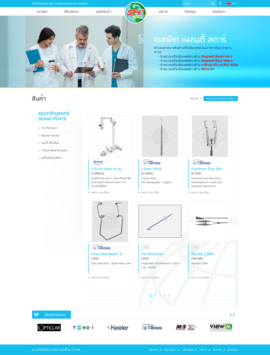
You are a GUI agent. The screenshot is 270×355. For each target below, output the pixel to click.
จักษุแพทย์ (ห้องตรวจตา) (216, 56)
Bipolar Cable (202, 254)
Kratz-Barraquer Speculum (108, 254)
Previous (230, 315)
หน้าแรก (194, 98)
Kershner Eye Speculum (208, 169)
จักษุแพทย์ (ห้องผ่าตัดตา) (216, 60)
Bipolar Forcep (50, 135)
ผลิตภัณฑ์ (187, 349)
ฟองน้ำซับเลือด (50, 142)
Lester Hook (151, 169)
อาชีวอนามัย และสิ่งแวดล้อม (219, 65)
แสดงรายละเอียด (100, 192)
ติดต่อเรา (233, 349)
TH (232, 3)
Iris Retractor (49, 127)
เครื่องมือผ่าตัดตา (51, 157)
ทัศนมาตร (207, 69)
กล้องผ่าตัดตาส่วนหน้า (54, 150)
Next (233, 315)
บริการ (203, 349)
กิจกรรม (217, 349)
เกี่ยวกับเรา (170, 349)
